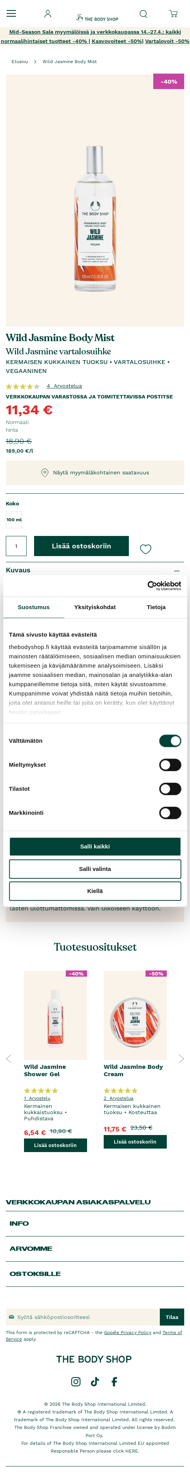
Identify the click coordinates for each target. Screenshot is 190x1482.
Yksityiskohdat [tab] (95, 607)
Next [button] (181, 1058)
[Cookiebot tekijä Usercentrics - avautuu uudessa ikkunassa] (147, 586)
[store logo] (97, 11)
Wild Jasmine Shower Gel (45, 1070)
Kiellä (95, 891)
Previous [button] (9, 1058)
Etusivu (20, 61)
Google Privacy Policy (127, 1332)
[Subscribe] (172, 1317)
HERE (131, 1451)
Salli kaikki (95, 846)
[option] (55, 1058)
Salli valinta (95, 869)
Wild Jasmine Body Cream (133, 1070)
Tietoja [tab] (156, 607)
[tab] (95, 570)
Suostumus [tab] (34, 607)
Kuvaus (18, 570)
